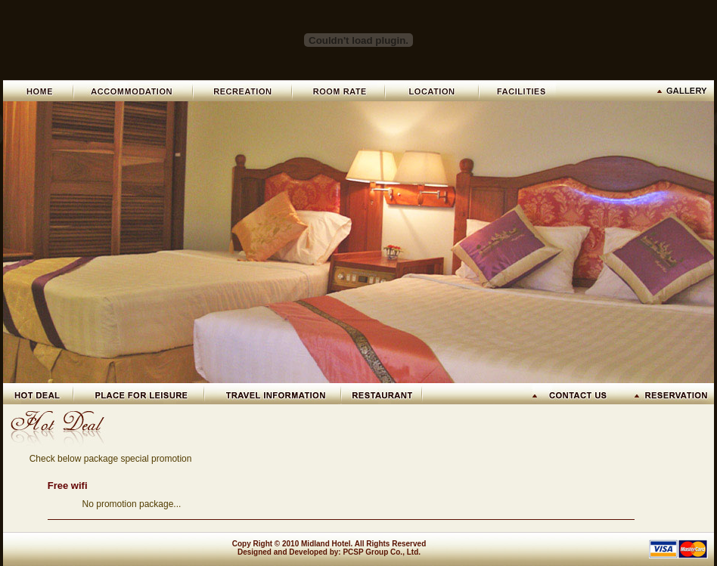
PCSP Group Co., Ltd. (382, 552)
